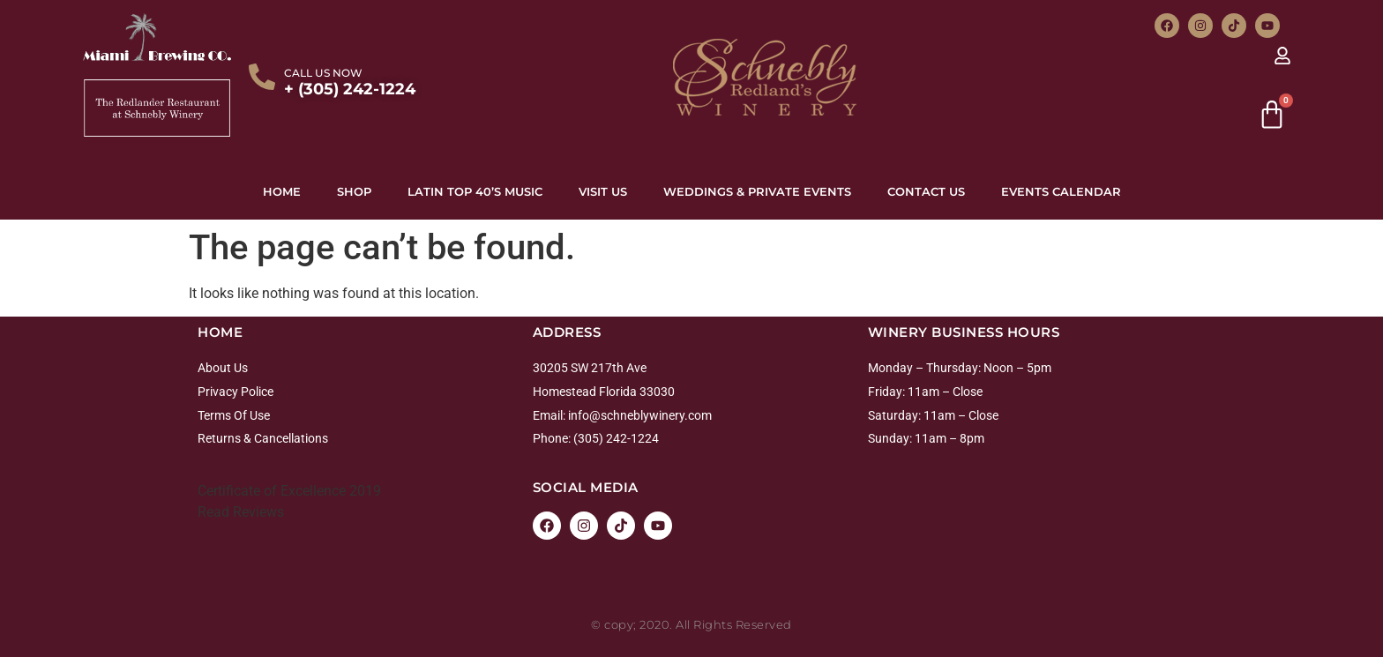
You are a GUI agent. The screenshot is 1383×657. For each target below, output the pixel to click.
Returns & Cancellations (263, 438)
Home (282, 191)
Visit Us (603, 191)
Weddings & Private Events (757, 191)
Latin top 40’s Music (474, 191)
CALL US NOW (323, 72)
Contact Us (926, 191)
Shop (354, 191)
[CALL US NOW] (262, 76)
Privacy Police (235, 391)
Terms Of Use (234, 415)
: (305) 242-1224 (613, 438)
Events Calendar (1061, 191)
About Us (223, 368)
